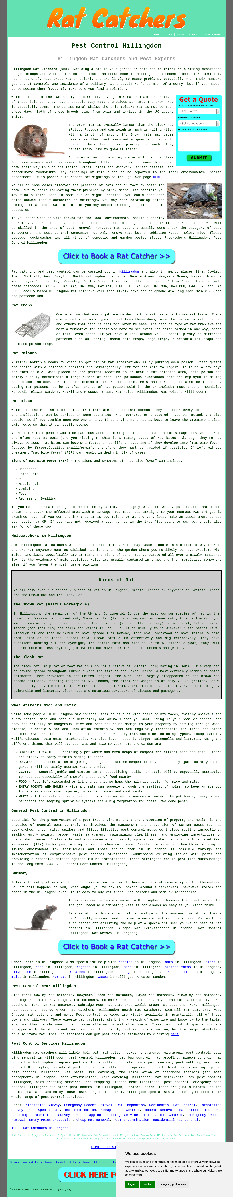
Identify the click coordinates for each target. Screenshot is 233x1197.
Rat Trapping (88, 1115)
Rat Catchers (101, 1162)
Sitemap (14, 1162)
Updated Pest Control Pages (73, 1162)
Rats (48, 79)
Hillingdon (129, 271)
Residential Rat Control (172, 1105)
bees (40, 967)
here (175, 1034)
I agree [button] (132, 1184)
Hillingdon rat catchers (34, 1053)
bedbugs (124, 972)
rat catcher (193, 223)
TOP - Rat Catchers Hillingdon (39, 1128)
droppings (124, 205)
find (26, 995)
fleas (210, 962)
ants (169, 962)
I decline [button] (147, 1184)
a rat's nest (43, 195)
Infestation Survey (42, 1105)
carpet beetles (177, 972)
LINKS (168, 34)
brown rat (164, 102)
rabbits (126, 962)
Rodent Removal (159, 1110)
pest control (176, 1024)
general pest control (57, 825)
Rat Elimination (80, 1110)
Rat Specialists (44, 1110)
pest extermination (78, 1077)
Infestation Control (163, 1115)
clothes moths (178, 967)
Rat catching (23, 271)
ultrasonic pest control (187, 1053)
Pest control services (97, 1015)
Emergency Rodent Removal (88, 1105)
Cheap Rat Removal (93, 1120)
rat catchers (126, 228)
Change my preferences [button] (172, 1184)
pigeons (83, 967)
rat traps (199, 314)
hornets (60, 977)
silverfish (21, 972)
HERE (157, 177)
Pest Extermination (131, 1120)
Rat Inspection (131, 1105)
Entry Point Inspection (50, 1120)
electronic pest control (149, 1062)
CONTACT (194, 34)
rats (109, 185)
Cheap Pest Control (120, 1110)
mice (127, 967)
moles (16, 977)
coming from (22, 205)
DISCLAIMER (212, 34)
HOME (157, 34)
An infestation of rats (91, 157)
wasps (103, 977)
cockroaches (74, 972)
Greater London (140, 1087)
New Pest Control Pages (37, 1162)
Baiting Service (122, 1115)
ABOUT (181, 34)
